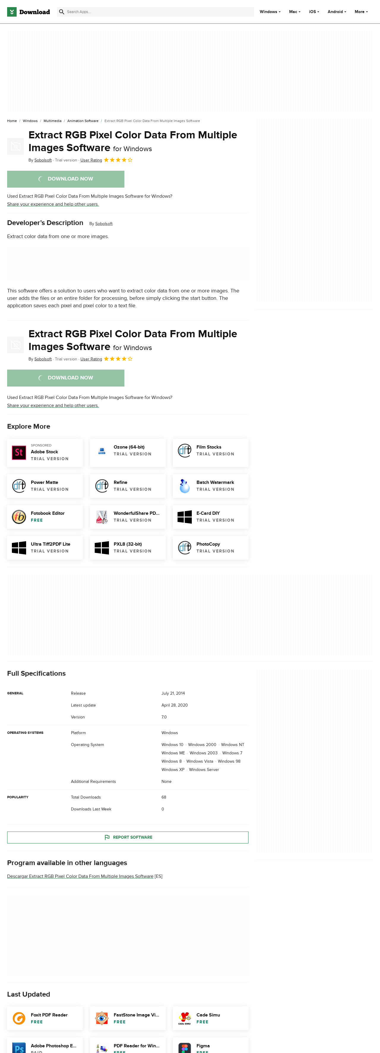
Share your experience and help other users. (53, 204)
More (362, 11)
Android (335, 12)
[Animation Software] (83, 121)
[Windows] (30, 121)
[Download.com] (28, 12)
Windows (268, 12)
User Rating (106, 160)
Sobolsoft (104, 223)
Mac (293, 12)
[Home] (12, 121)
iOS (312, 12)
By (40, 160)
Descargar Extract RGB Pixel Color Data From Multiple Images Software (80, 876)
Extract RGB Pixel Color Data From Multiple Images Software (132, 141)
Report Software (128, 837)
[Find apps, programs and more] (155, 12)
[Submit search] (61, 12)
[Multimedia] (52, 121)
